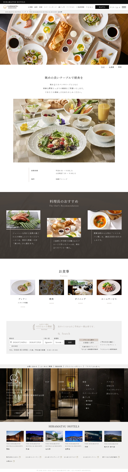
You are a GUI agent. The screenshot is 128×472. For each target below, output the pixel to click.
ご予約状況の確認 (106, 342)
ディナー (65, 385)
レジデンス (90, 389)
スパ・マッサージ (50, 7)
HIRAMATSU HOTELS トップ (15, 12)
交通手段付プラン (88, 347)
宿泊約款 (58, 366)
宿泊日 (11, 338)
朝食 (63, 389)
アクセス (70, 7)
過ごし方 (61, 7)
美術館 (88, 404)
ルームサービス (68, 397)
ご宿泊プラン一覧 (21, 413)
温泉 (36, 7)
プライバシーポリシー (73, 366)
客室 (40, 7)
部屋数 (56, 339)
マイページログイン (107, 345)
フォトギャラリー (114, 389)
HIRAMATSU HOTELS (14, 2)
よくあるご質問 (46, 366)
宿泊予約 (102, 7)
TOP (47, 382)
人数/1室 (47, 339)
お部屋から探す (88, 343)
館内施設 (89, 401)
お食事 (30, 7)
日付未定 (15, 346)
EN (117, 7)
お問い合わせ (32, 366)
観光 (87, 408)
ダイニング (66, 393)
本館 (87, 385)
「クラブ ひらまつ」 (93, 366)
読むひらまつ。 (113, 393)
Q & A (89, 7)
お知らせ (110, 385)
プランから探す (88, 340)
